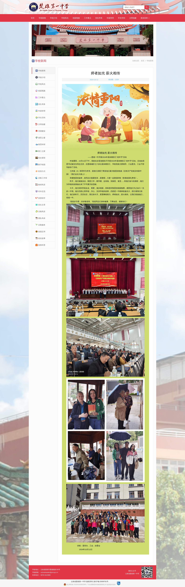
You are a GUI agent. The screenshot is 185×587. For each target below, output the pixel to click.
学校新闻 (42, 18)
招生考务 (98, 18)
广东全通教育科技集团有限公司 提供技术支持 (101, 584)
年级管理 (110, 18)
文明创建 (132, 18)
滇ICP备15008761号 (100, 581)
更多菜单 (145, 18)
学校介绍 (53, 18)
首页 (32, 18)
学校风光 (64, 18)
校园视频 (76, 18)
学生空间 (121, 18)
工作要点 (87, 18)
